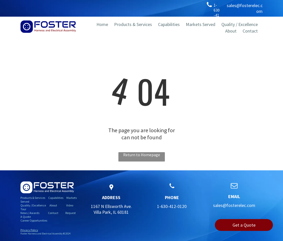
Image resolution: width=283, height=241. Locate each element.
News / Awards (29, 213)
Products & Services (32, 198)
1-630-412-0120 (172, 206)
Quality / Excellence (33, 205)
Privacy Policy (29, 230)
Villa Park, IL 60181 (111, 212)
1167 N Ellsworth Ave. (111, 206)
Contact (53, 213)
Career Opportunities (33, 220)
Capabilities (55, 198)
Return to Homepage (141, 154)
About (53, 205)
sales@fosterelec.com (234, 205)
